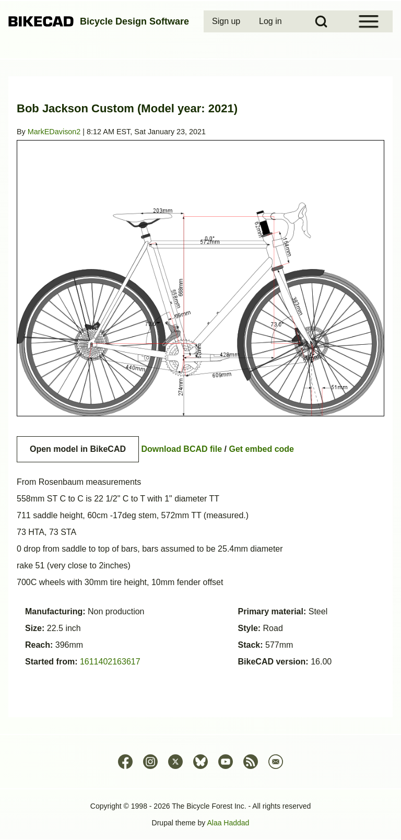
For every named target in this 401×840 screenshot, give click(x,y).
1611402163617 (110, 661)
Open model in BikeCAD (78, 449)
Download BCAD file (181, 449)
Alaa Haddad (228, 823)
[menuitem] (227, 21)
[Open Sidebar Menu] (369, 21)
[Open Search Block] (321, 21)
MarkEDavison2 (54, 131)
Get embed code (261, 449)
